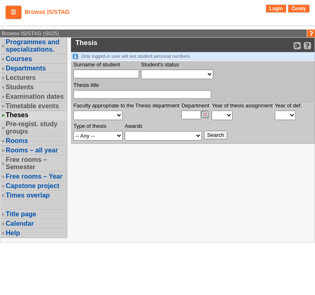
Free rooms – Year (34, 176)
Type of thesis (89, 126)
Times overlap (28, 195)
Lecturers (21, 77)
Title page (21, 214)
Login (276, 8)
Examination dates (35, 96)
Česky (299, 8)
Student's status (160, 64)
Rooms (17, 140)
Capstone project (32, 185)
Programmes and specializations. (32, 46)
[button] (13, 12)
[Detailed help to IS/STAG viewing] (307, 45)
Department (195, 105)
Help (13, 232)
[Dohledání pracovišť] (205, 115)
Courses (19, 58)
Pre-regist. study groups (31, 127)
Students (20, 87)
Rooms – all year (32, 150)
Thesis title (86, 85)
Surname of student (96, 64)
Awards (133, 126)
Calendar (20, 223)
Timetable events (32, 105)
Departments (26, 68)
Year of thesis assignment (242, 105)
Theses (17, 115)
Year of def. (288, 105)
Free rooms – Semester (26, 163)
